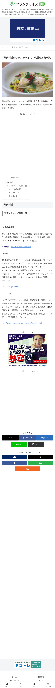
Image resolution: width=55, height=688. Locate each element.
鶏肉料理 (10, 182)
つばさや (14, 196)
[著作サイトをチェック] (14, 457)
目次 (13, 178)
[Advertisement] (27, 143)
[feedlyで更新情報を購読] (40, 463)
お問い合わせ (14, 680)
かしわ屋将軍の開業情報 (21, 247)
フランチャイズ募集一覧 (18, 186)
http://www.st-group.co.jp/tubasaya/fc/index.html (22, 323)
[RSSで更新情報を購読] (27, 468)
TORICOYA (15, 192)
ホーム (14, 677)
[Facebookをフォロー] (14, 463)
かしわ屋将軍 (16, 189)
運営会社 (41, 677)
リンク (40, 680)
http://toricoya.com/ (10, 287)
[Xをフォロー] (40, 457)
